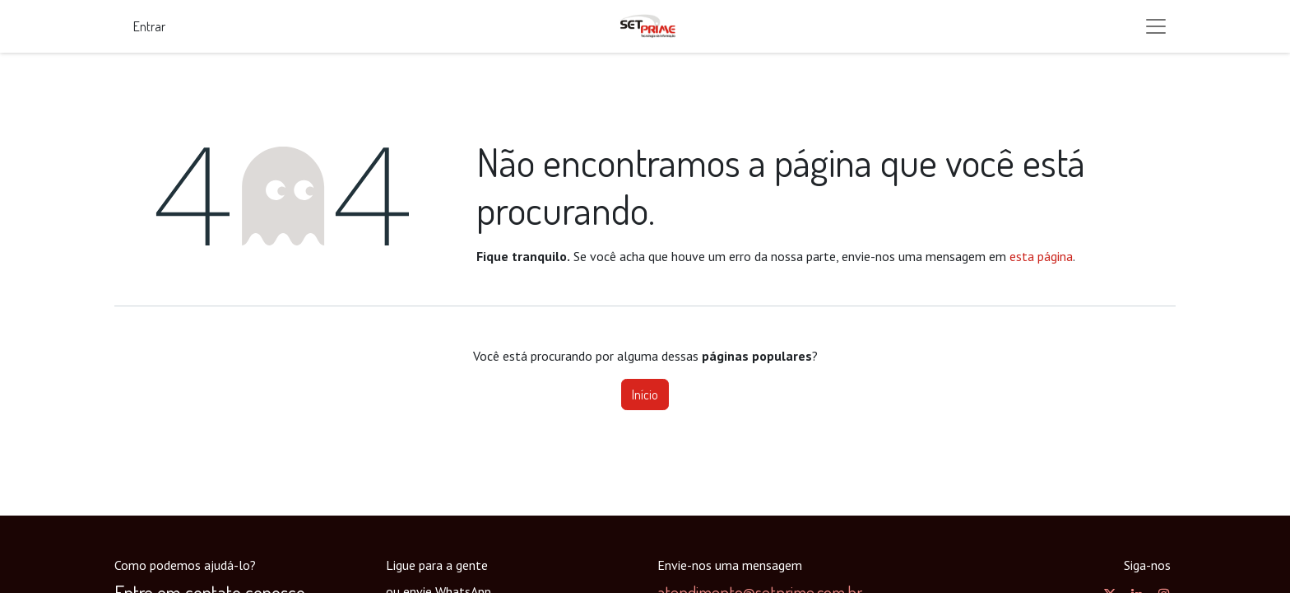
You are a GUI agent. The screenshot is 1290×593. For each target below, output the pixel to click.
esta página (1041, 256)
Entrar (149, 26)
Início (645, 394)
